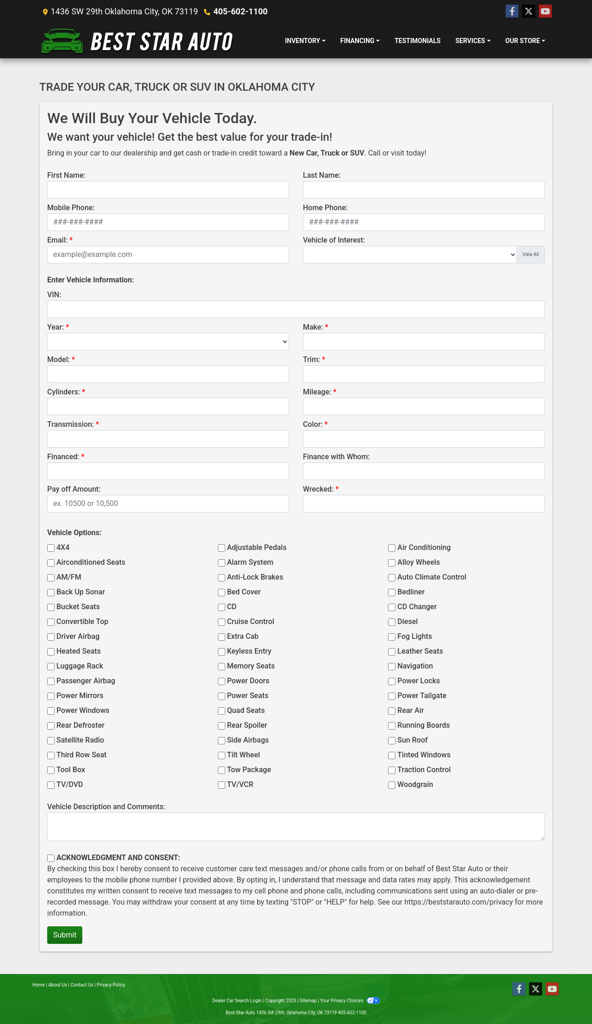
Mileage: (317, 391)
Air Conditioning (423, 547)
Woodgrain (415, 784)
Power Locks (418, 680)
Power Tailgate (421, 695)
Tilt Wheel (243, 754)
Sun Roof (412, 740)
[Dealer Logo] (137, 41)
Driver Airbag (77, 636)
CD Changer (417, 606)
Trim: (311, 359)
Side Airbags (248, 740)
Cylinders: (63, 391)
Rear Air (410, 710)
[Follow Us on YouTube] (545, 12)
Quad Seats (246, 710)
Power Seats (248, 695)
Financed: (63, 456)
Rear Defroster (80, 725)
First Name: (66, 175)
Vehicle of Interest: (334, 240)
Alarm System (250, 562)
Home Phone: (325, 207)
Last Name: (322, 175)
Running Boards (423, 725)
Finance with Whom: (336, 456)
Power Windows (83, 710)
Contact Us (82, 984)
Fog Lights (414, 636)
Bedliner (411, 591)
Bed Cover (244, 591)
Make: (313, 327)
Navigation (415, 666)
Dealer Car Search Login (237, 1000)
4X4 (62, 547)
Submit (64, 934)
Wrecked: (318, 489)
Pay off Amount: (74, 489)
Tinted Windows (423, 754)
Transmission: (70, 424)
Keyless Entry (249, 651)
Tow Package (249, 769)
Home (38, 984)
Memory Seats (251, 666)
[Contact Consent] (51, 858)
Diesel (407, 621)
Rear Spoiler (247, 725)
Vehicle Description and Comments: (106, 806)
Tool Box (70, 769)
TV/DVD (69, 784)
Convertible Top (82, 621)
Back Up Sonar (80, 591)
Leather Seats (420, 651)
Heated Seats (78, 651)
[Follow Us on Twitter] (528, 12)
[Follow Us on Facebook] (512, 12)
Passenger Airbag (85, 680)
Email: (57, 240)
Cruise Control (250, 621)
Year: (55, 327)
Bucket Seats (78, 606)
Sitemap (308, 1000)
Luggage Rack (79, 666)
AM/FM (68, 577)
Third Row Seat (81, 754)
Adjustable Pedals (257, 547)
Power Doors (248, 680)
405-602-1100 (240, 11)
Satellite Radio (80, 740)
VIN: (54, 294)
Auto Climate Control (431, 577)
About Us (57, 984)
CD (232, 606)
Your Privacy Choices (350, 1000)
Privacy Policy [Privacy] (111, 984)
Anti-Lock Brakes (255, 577)
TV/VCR (240, 784)
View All (531, 254)
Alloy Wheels (418, 562)
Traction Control (423, 769)
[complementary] (564, 996)
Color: (313, 424)
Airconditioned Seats (90, 562)
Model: (58, 359)
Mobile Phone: (71, 207)
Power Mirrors (79, 695)
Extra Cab (243, 636)
